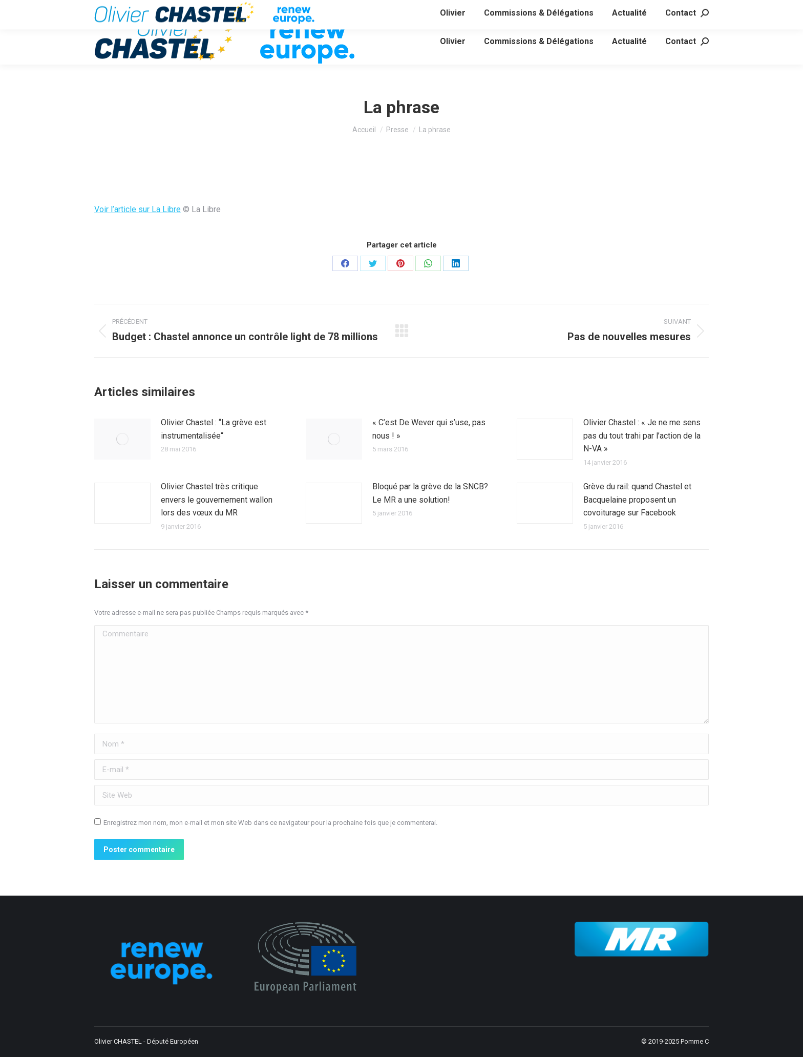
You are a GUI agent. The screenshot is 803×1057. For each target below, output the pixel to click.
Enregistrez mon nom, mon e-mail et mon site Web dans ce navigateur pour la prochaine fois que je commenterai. (270, 822)
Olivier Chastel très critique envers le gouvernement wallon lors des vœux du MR (216, 499)
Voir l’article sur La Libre (137, 209)
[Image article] (122, 439)
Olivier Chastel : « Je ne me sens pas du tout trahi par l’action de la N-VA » (642, 435)
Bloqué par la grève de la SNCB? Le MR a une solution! (430, 493)
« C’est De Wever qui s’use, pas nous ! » (428, 429)
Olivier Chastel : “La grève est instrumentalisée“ (213, 429)
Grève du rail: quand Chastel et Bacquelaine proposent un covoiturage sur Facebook (637, 499)
